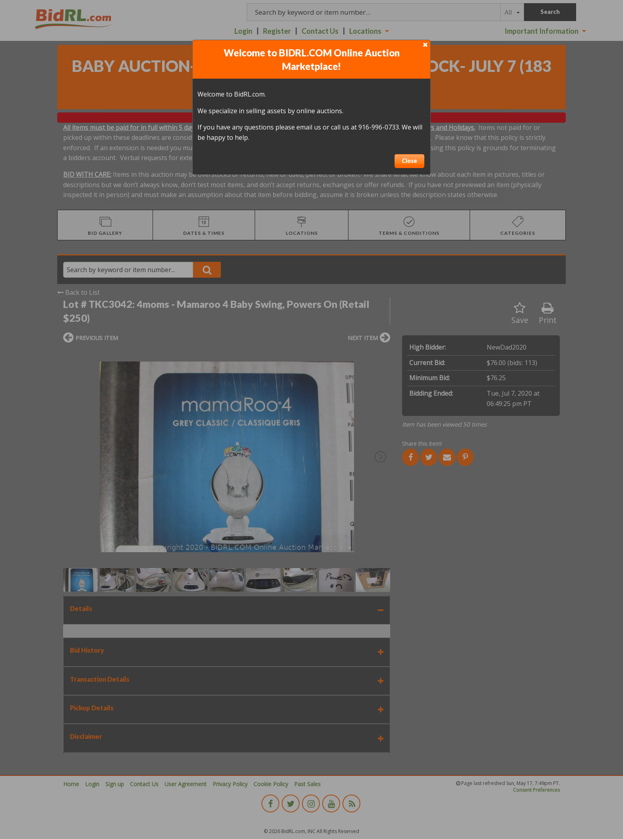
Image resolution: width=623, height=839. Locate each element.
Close (409, 160)
